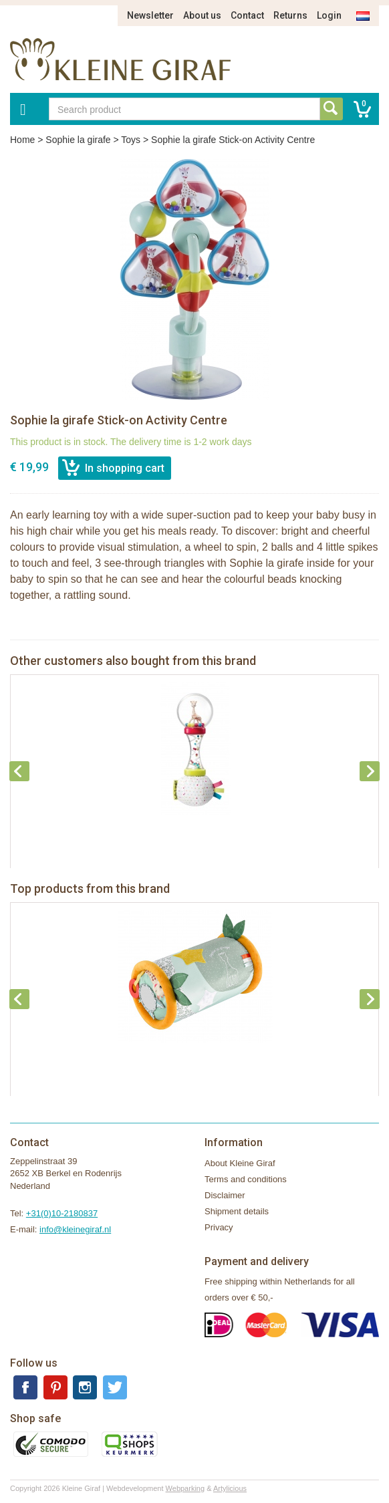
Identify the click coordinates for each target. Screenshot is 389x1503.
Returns (290, 15)
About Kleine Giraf (240, 1163)
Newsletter (150, 15)
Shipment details (237, 1211)
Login (329, 15)
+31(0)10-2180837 (62, 1213)
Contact (247, 15)
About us (202, 15)
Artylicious (230, 1488)
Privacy (219, 1227)
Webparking (185, 1488)
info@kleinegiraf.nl (75, 1229)
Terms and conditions (246, 1179)
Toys (130, 139)
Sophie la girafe (77, 139)
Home (22, 139)
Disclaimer (225, 1195)
